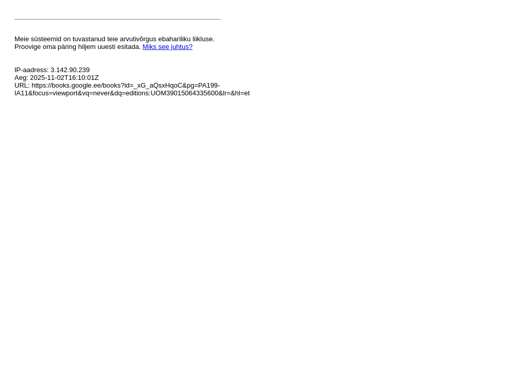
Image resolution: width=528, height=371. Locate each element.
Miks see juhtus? (168, 46)
